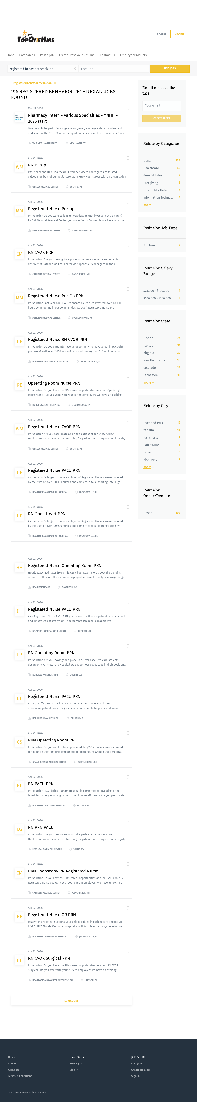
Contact (13, 1063)
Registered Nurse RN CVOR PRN (57, 339)
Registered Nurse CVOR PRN (54, 426)
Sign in (161, 33)
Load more (71, 1001)
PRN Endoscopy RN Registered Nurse (63, 871)
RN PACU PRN (41, 783)
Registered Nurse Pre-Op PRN (56, 296)
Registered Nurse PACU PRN (54, 470)
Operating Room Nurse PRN (54, 383)
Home (11, 1057)
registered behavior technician (32, 83)
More (147, 205)
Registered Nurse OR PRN (52, 914)
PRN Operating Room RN (51, 740)
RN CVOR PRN (41, 252)
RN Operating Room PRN (51, 652)
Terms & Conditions (20, 1076)
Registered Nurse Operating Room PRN (65, 565)
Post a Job (76, 1063)
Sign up (179, 34)
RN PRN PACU (41, 827)
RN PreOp (37, 165)
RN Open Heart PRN (47, 514)
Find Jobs (170, 68)
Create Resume (140, 1070)
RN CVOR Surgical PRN (49, 958)
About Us (13, 1070)
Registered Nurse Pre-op (51, 208)
